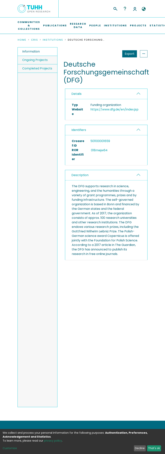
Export (111, 54)
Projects (138, 25)
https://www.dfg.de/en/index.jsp (114, 109)
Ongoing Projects (35, 60)
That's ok (154, 448)
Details (76, 94)
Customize (10, 448)
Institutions (115, 25)
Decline (140, 448)
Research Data (78, 25)
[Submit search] (115, 8)
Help (125, 8)
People (95, 25)
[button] (143, 9)
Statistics (128, 54)
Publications (55, 25)
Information (31, 51)
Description (80, 186)
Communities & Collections (29, 25)
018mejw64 (105, 161)
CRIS (34, 40)
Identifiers (78, 141)
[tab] (106, 94)
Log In (135, 8)
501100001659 (100, 152)
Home (22, 40)
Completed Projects (37, 68)
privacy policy (53, 441)
